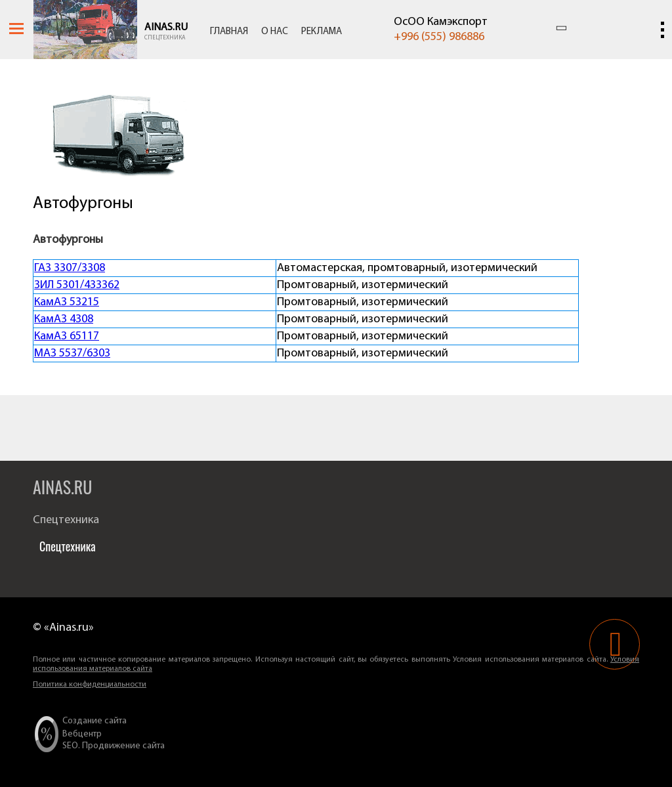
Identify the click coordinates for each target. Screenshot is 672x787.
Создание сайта (94, 721)
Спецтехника (165, 38)
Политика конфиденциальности (89, 685)
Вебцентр (82, 734)
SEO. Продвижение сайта (113, 746)
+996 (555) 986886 (439, 37)
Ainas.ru (166, 27)
